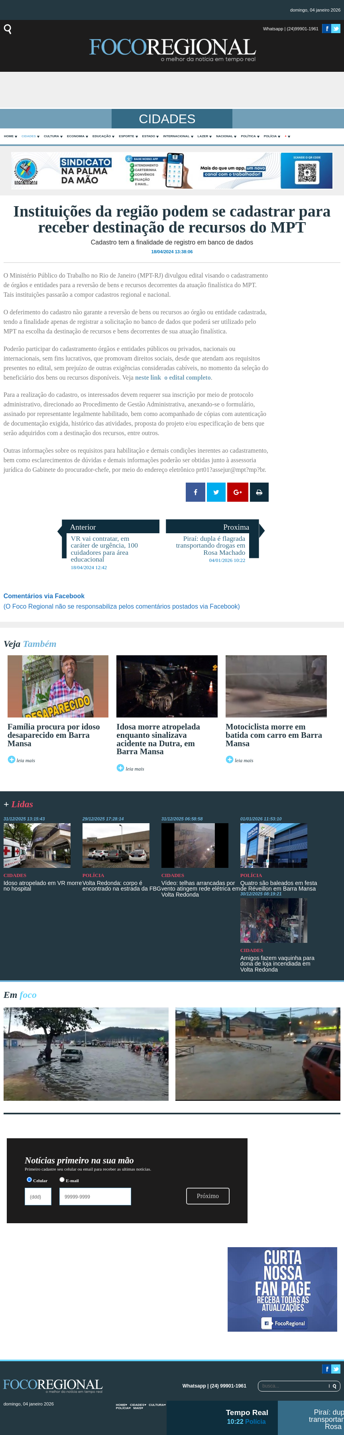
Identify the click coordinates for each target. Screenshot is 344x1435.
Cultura (51, 136)
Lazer (203, 136)
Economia (76, 136)
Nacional (224, 136)
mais (137, 1408)
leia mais (25, 760)
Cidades (29, 136)
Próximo (208, 1196)
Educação (101, 136)
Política (248, 136)
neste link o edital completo (173, 377)
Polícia (270, 136)
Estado (148, 136)
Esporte (126, 136)
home (9, 136)
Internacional (176, 136)
